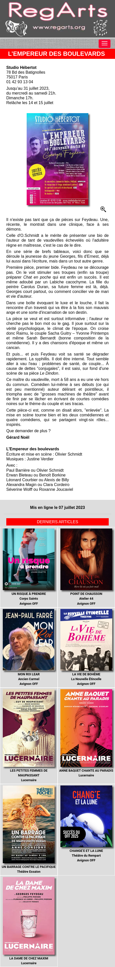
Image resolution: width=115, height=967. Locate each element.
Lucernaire (29, 735)
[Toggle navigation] (104, 43)
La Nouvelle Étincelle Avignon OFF (86, 647)
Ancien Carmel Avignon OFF (29, 647)
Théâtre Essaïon (29, 829)
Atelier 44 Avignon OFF (86, 567)
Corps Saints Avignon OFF (29, 567)
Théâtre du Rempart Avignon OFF (86, 823)
